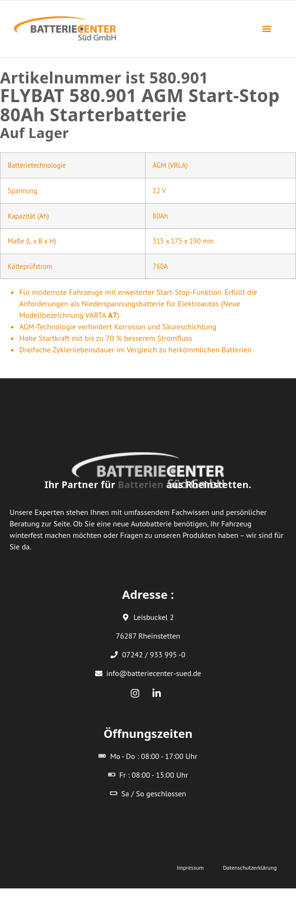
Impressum (190, 867)
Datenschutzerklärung (250, 867)
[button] (266, 29)
